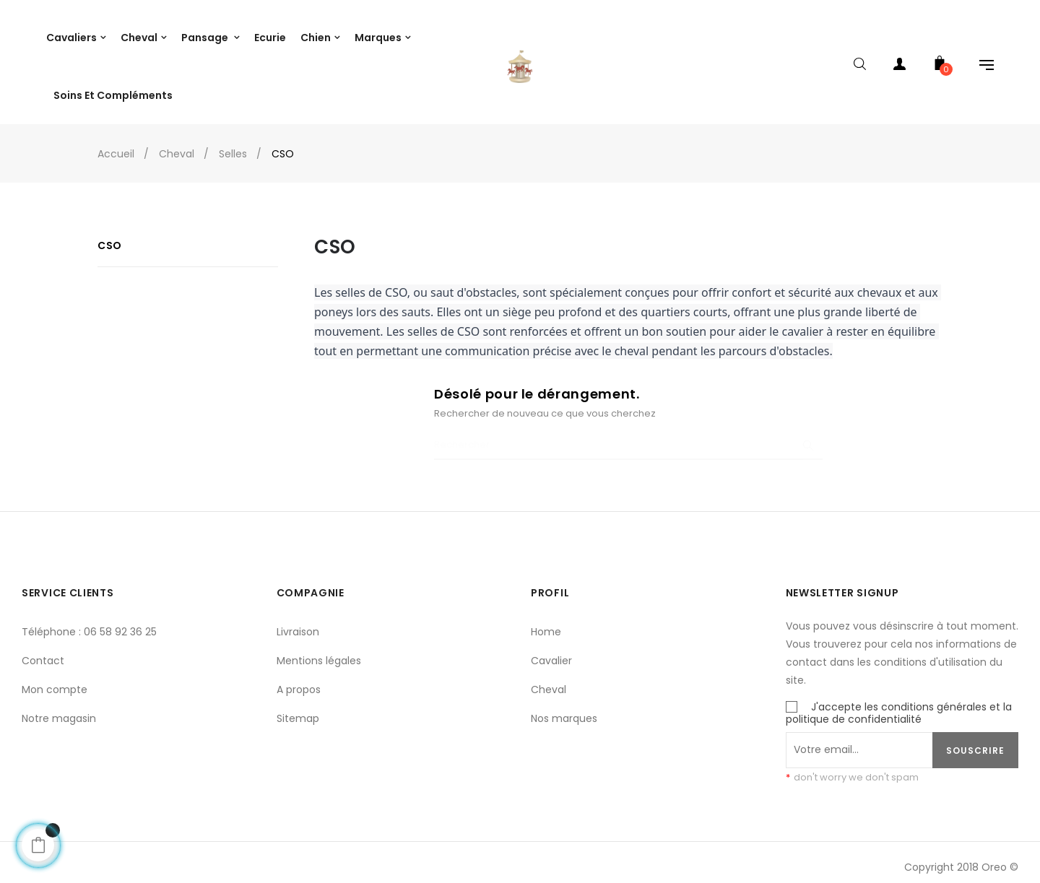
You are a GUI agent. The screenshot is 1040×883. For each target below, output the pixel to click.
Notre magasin (59, 709)
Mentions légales (319, 651)
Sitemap (298, 709)
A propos (299, 680)
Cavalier (551, 651)
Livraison (298, 622)
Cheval (548, 680)
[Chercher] (628, 436)
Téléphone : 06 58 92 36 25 (89, 622)
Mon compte (54, 680)
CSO (110, 237)
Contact (43, 651)
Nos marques (564, 709)
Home (546, 622)
